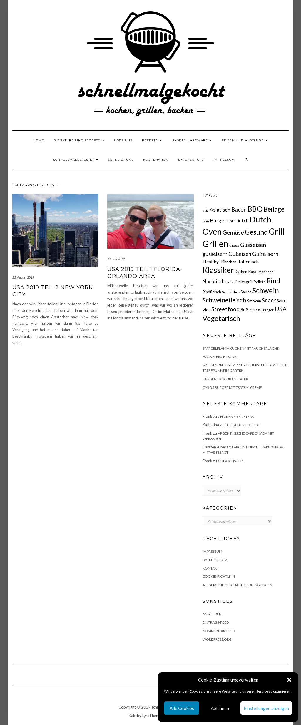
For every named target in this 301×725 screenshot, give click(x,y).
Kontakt (211, 568)
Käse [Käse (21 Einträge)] (252, 271)
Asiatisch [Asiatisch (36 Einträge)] (220, 209)
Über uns (123, 140)
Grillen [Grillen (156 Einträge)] (215, 243)
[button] (289, 680)
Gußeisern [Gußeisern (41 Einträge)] (265, 253)
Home (38, 140)
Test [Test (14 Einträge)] (257, 310)
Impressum (224, 160)
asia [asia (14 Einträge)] (206, 210)
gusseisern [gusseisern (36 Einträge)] (215, 254)
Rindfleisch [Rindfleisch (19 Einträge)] (212, 291)
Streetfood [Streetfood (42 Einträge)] (225, 309)
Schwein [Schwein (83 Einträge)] (265, 290)
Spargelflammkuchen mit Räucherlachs (241, 348)
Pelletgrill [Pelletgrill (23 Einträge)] (243, 281)
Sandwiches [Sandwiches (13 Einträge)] (231, 292)
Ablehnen (220, 708)
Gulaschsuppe (231, 461)
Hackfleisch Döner (220, 356)
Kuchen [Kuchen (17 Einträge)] (241, 271)
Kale (132, 715)
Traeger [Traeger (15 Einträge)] (267, 310)
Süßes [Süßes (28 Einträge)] (246, 309)
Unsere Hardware (192, 140)
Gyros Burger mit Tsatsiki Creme (232, 387)
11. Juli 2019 (116, 259)
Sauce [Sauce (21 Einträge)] (246, 291)
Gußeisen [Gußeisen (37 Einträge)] (239, 254)
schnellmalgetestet (75, 160)
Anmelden (212, 614)
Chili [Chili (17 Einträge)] (231, 221)
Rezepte (152, 140)
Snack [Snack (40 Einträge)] (269, 300)
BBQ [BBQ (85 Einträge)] (255, 209)
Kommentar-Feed (219, 631)
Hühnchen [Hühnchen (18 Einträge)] (228, 261)
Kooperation (155, 160)
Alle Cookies (182, 708)
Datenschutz (191, 160)
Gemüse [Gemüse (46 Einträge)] (233, 232)
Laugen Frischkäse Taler (225, 379)
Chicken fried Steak (236, 416)
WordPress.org (217, 639)
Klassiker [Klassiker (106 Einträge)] (218, 270)
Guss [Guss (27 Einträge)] (234, 245)
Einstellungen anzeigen (266, 708)
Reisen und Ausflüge (245, 140)
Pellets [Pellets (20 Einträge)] (259, 281)
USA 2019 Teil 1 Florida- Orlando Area (145, 272)
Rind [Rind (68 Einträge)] (273, 281)
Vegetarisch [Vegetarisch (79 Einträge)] (221, 318)
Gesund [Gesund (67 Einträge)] (256, 232)
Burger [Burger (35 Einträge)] (218, 220)
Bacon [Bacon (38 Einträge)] (239, 209)
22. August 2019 (23, 277)
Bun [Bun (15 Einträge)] (206, 221)
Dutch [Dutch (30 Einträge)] (242, 221)
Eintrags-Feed (216, 622)
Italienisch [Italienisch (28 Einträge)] (248, 261)
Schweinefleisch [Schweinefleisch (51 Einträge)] (224, 300)
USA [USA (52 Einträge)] (281, 308)
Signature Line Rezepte (79, 140)
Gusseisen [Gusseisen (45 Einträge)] (253, 244)
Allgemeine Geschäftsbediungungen (237, 585)
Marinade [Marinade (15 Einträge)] (266, 272)
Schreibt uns (120, 160)
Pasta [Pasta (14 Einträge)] (229, 282)
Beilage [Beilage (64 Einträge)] (274, 209)
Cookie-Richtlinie (219, 576)
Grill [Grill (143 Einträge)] (277, 231)
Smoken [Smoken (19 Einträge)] (254, 301)
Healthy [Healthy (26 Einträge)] (211, 261)
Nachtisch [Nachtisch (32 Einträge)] (214, 281)
